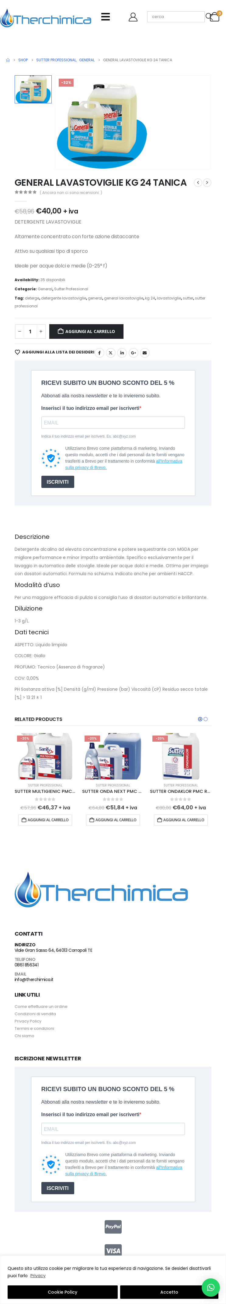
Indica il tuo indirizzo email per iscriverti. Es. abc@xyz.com (88, 436)
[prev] (198, 182)
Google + (133, 353)
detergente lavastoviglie (63, 298)
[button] (200, 719)
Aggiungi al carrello (90, 331)
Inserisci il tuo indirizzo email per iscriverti (90, 408)
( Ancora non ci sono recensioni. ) (71, 192)
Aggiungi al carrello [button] (48, 819)
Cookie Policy (62, 1292)
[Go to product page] (45, 756)
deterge (32, 298)
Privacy (38, 1276)
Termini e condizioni (34, 1028)
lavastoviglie (169, 298)
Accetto (169, 1292)
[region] (113, 1280)
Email (145, 353)
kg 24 (150, 298)
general (95, 298)
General (45, 289)
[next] (207, 182)
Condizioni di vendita (35, 1014)
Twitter (111, 353)
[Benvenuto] (135, 17)
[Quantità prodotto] (30, 331)
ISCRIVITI (58, 482)
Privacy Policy (28, 1021)
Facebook (99, 353)
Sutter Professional (71, 289)
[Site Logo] (45, 16)
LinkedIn (122, 353)
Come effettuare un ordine (41, 1006)
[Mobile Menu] (105, 17)
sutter (188, 298)
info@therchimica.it (34, 979)
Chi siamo (24, 1036)
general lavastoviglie (123, 298)
